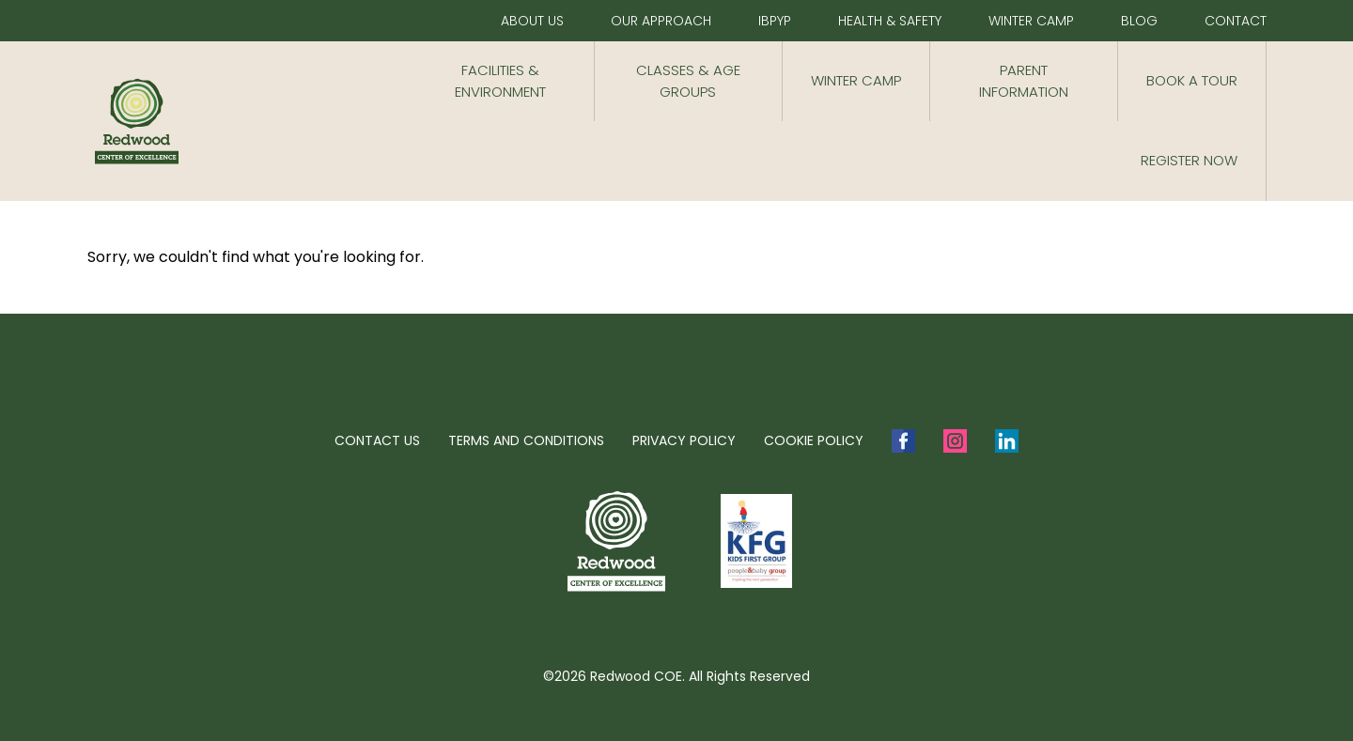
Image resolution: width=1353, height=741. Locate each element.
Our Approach (661, 20)
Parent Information (1023, 80)
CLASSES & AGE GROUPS (688, 80)
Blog (1139, 20)
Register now (1189, 160)
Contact (1236, 20)
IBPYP (774, 20)
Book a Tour (1191, 80)
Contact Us (377, 440)
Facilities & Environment (500, 80)
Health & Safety (889, 20)
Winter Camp (1031, 20)
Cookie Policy (813, 440)
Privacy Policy (684, 440)
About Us (532, 20)
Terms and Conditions (526, 440)
